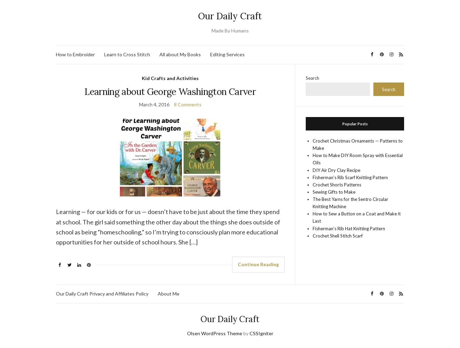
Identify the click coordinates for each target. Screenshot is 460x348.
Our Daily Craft (230, 16)
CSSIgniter (261, 333)
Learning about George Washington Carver (170, 91)
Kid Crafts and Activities (170, 78)
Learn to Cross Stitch (127, 54)
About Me (168, 294)
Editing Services (227, 54)
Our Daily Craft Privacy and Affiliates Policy (102, 294)
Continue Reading (258, 264)
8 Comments (188, 104)
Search (312, 78)
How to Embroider (75, 54)
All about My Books (180, 54)
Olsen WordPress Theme (214, 333)
